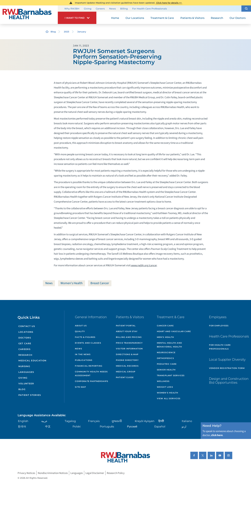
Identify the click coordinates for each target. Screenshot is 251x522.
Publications (83, 360)
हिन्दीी (161, 421)
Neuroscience (166, 352)
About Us (81, 325)
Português (107, 426)
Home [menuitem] (115, 17)
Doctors (24, 337)
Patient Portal (126, 325)
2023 (66, 31)
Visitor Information (129, 348)
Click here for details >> (169, 2)
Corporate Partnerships (91, 381)
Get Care (24, 343)
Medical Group (126, 371)
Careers (100, 8)
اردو (184, 426)
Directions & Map (127, 354)
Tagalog (70, 421)
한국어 (22, 426)
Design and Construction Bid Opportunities (229, 380)
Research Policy (116, 473)
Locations (25, 332)
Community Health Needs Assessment (91, 373)
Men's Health (165, 337)
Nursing (24, 366)
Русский (132, 426)
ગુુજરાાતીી (116, 421)
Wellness (163, 381)
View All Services (168, 398)
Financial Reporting (88, 366)
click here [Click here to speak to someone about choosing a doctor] (217, 435)
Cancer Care (165, 325)
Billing (124, 8)
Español (159, 426)
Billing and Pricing (129, 337)
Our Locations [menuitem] (134, 17)
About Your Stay (127, 331)
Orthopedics (165, 358)
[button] (246, 8)
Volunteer (26, 383)
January (81, 31)
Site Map (80, 387)
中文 (48, 426)
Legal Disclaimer (94, 473)
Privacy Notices (26, 473)
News (112, 8)
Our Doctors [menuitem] (238, 17)
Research (25, 355)
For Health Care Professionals (149, 8)
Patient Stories (29, 395)
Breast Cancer (99, 283)
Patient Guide (125, 377)
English (23, 421)
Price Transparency (129, 343)
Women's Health (72, 283)
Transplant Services (171, 375)
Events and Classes (88, 343)
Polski (77, 426)
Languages (26, 372)
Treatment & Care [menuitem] (162, 17)
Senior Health (166, 369)
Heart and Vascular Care (174, 331)
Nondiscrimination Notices (53, 473)
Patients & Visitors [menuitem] (192, 17)
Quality (80, 331)
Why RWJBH (71, 8)
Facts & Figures (85, 337)
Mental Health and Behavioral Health (169, 345)
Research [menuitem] (217, 17)
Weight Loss (165, 387)
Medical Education (32, 360)
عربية (44, 421)
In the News (83, 354)
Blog (53, 31)
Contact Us (26, 326)
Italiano (187, 421)
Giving (87, 8)
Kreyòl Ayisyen (144, 421)
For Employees (219, 325)
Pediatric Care (167, 364)
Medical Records (127, 366)
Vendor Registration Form (227, 368)
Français (94, 421)
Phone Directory (127, 360)
